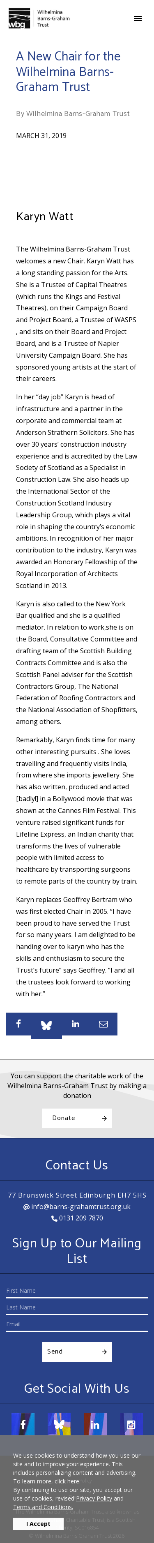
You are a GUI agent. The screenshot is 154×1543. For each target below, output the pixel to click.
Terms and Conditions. (43, 1507)
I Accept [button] (38, 1523)
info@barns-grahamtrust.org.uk (77, 1206)
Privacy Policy (94, 1498)
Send (55, 1351)
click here (67, 1481)
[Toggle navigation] (138, 18)
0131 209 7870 (77, 1217)
